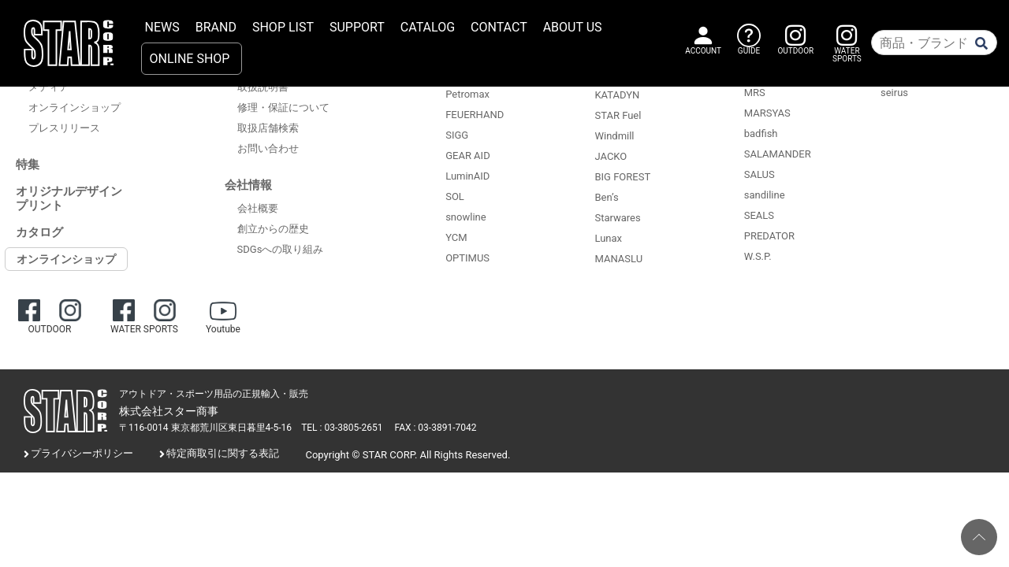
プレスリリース (64, 128)
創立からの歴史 (273, 229)
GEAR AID (467, 155)
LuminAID (467, 176)
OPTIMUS (467, 258)
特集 (27, 165)
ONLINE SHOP (190, 58)
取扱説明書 (263, 87)
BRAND (215, 27)
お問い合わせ (268, 148)
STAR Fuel (617, 115)
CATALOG (427, 27)
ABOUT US (572, 27)
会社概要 (257, 208)
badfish (761, 133)
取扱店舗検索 (268, 128)
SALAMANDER (777, 154)
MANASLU (618, 259)
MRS (754, 92)
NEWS (162, 27)
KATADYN (616, 95)
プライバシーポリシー (82, 453)
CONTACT (499, 27)
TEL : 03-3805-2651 (341, 427)
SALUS (759, 174)
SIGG (456, 135)
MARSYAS (767, 113)
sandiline (764, 195)
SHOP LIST (283, 27)
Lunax (608, 238)
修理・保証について (283, 107)
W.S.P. (758, 256)
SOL (454, 196)
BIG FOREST (622, 177)
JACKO (610, 156)
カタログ (39, 232)
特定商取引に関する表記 (222, 453)
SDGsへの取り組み (280, 249)
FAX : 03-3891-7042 (436, 427)
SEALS (759, 215)
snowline (465, 217)
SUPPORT (357, 27)
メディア (48, 87)
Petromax (467, 94)
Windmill (614, 136)
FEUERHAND (474, 114)
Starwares (617, 218)
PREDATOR (769, 236)
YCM (456, 237)
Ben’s (606, 197)
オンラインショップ (74, 107)
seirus (894, 92)
